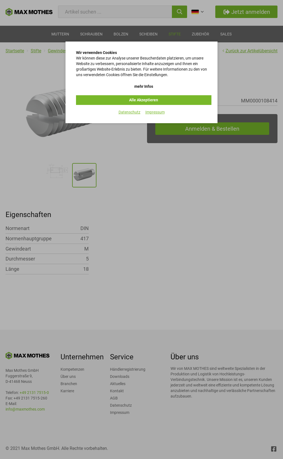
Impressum (155, 112)
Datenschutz (129, 112)
